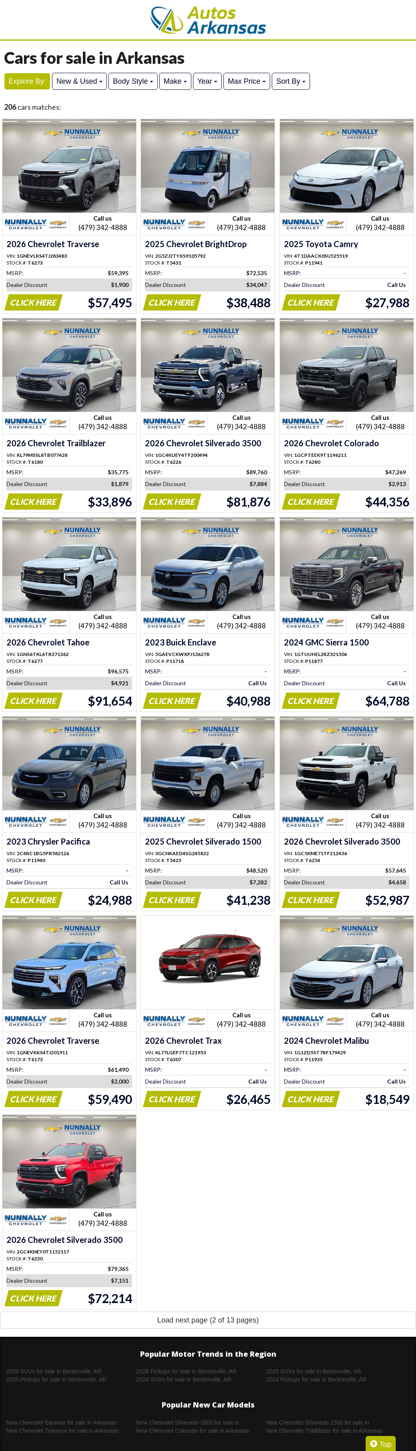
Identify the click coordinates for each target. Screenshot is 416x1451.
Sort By (291, 81)
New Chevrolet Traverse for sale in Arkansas (62, 1430)
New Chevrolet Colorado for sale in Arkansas (192, 1430)
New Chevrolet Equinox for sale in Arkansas (61, 1422)
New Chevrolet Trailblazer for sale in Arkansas (324, 1430)
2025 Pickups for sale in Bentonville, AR (56, 1379)
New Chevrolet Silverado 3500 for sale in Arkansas (187, 1423)
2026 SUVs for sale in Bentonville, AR (53, 1371)
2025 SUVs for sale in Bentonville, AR (313, 1371)
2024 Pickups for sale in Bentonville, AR (316, 1379)
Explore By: (27, 81)
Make (175, 81)
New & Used (79, 81)
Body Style (133, 81)
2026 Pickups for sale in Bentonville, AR (186, 1371)
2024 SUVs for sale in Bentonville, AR (183, 1379)
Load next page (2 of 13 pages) (208, 1320)
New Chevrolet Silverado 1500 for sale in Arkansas (317, 1423)
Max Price (247, 81)
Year (207, 81)
